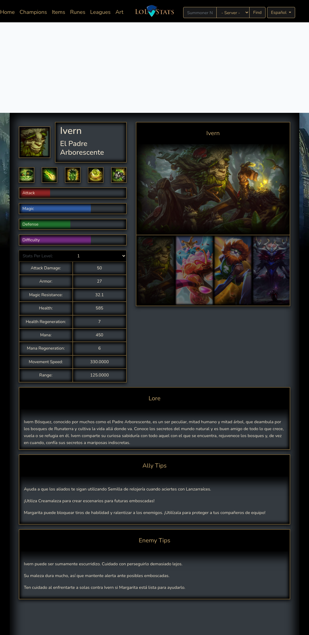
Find (257, 12)
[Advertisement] (154, 67)
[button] (26, 175)
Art (119, 12)
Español (279, 12)
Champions (33, 12)
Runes (77, 12)
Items (58, 12)
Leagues (100, 12)
